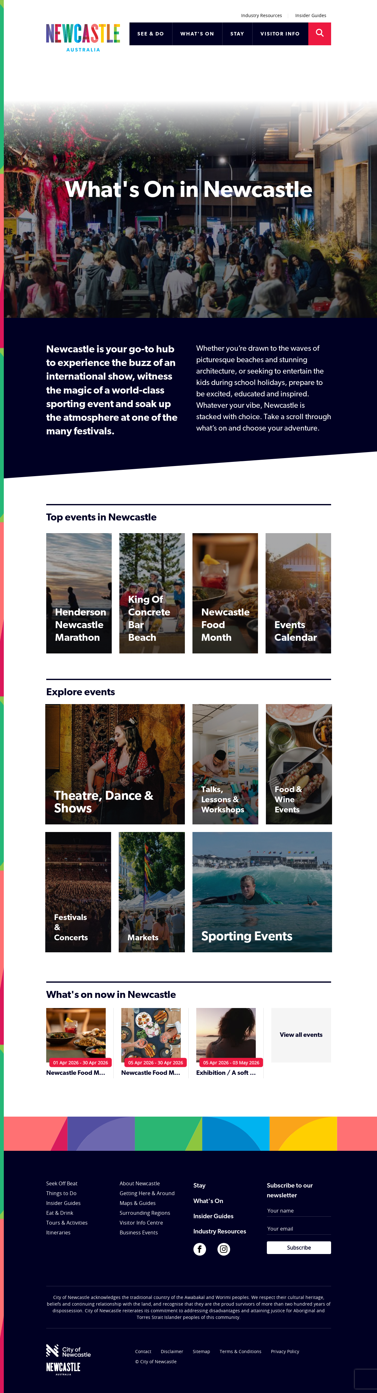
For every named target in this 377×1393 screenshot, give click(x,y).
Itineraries (58, 1232)
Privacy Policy (285, 1351)
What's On (208, 1201)
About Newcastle (140, 1183)
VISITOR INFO (280, 34)
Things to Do (61, 1193)
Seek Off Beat (62, 1183)
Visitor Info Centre (141, 1222)
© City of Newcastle (156, 1361)
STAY (237, 34)
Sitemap (201, 1351)
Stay (199, 1186)
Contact (143, 1351)
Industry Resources (261, 15)
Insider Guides (310, 15)
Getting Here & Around (147, 1193)
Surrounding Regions (145, 1212)
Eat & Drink (59, 1212)
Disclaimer (172, 1351)
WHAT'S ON (197, 34)
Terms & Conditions (240, 1351)
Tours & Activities (67, 1222)
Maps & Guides (138, 1203)
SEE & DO (150, 34)
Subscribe (299, 1247)
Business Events (139, 1232)
